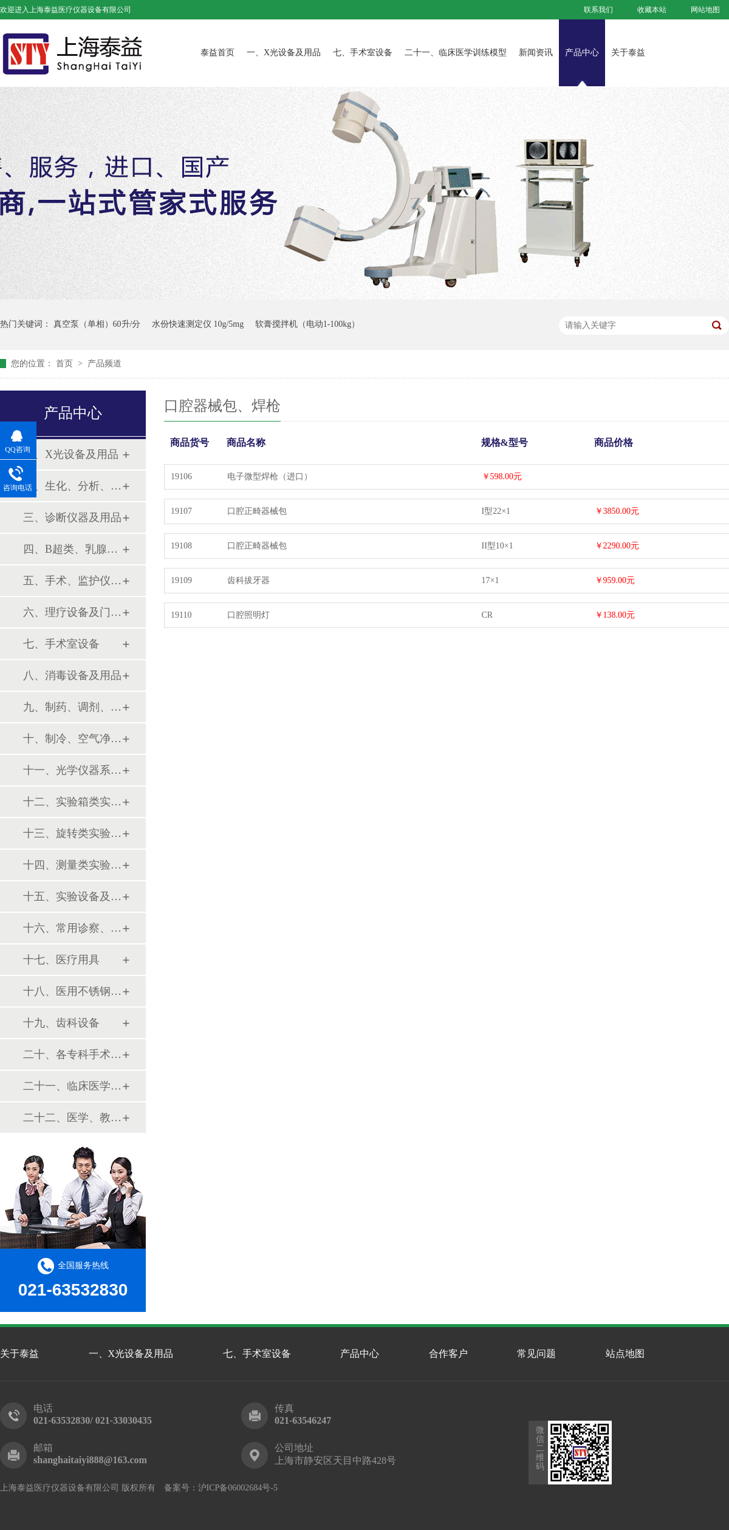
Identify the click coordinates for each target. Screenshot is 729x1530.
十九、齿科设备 (61, 1023)
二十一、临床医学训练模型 (456, 52)
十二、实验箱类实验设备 (72, 802)
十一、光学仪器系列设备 (72, 770)
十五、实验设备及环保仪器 (72, 896)
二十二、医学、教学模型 (72, 1118)
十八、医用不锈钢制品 (72, 991)
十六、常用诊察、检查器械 (72, 928)
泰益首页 (217, 52)
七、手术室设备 (362, 52)
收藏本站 (651, 9)
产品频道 (104, 363)
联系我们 (598, 9)
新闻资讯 (536, 52)
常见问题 (536, 1353)
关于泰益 (628, 52)
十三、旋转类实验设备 (72, 833)
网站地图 (705, 9)
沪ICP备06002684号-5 (238, 1487)
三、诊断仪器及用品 (72, 517)
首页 (65, 363)
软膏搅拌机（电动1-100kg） (307, 324)
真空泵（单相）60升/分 (97, 324)
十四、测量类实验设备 (72, 865)
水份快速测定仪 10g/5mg (198, 324)
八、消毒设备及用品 (72, 675)
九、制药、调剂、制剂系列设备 (72, 707)
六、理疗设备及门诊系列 (72, 612)
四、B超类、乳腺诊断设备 (72, 549)
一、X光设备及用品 (284, 52)
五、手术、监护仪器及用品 (72, 581)
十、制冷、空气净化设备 (72, 739)
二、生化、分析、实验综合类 (72, 486)
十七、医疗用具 (61, 960)
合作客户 (448, 1353)
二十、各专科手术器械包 (72, 1054)
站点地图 (625, 1353)
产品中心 (582, 52)
